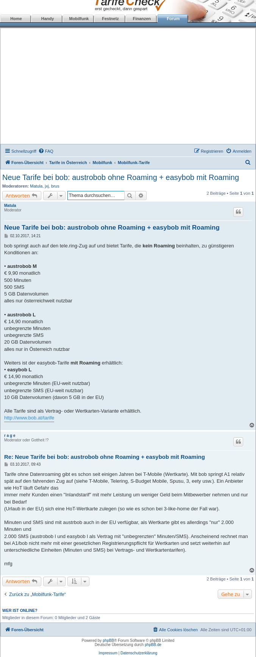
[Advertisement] (128, 87)
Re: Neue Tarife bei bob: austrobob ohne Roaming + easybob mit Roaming (104, 457)
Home (16, 18)
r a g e (9, 435)
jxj (47, 186)
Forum (173, 18)
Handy (47, 18)
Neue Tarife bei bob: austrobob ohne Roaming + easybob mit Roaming (120, 177)
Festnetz (110, 18)
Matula (36, 186)
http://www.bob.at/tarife (29, 418)
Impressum (108, 653)
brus (55, 186)
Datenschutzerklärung (138, 653)
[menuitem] (45, 151)
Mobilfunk (79, 18)
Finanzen (142, 18)
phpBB (108, 640)
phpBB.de (153, 645)
